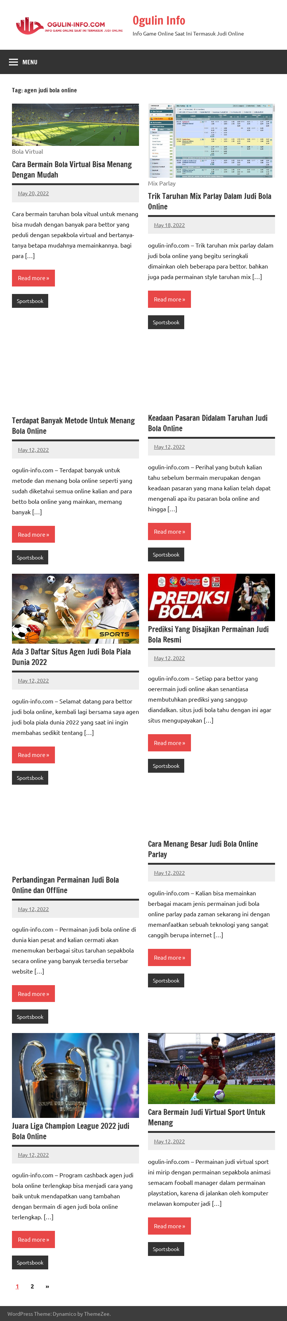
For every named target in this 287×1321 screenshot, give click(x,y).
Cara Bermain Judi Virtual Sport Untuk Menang (206, 1117)
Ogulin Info (160, 20)
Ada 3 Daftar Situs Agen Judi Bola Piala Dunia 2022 (71, 657)
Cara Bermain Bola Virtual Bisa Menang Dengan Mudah (72, 169)
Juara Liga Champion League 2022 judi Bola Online (70, 1131)
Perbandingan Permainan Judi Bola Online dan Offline (65, 885)
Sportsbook (30, 300)
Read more (31, 277)
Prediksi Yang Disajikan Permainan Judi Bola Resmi (208, 634)
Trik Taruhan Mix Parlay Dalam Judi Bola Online (209, 201)
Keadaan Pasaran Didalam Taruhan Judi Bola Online (208, 423)
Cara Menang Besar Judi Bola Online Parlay (203, 849)
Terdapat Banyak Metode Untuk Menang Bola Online (73, 425)
